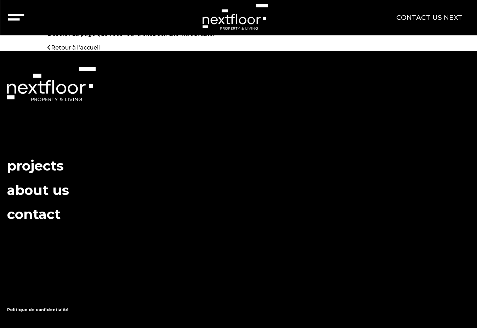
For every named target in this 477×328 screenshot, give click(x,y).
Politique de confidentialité (38, 309)
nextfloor (235, 17)
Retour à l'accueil (73, 47)
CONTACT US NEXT (429, 18)
